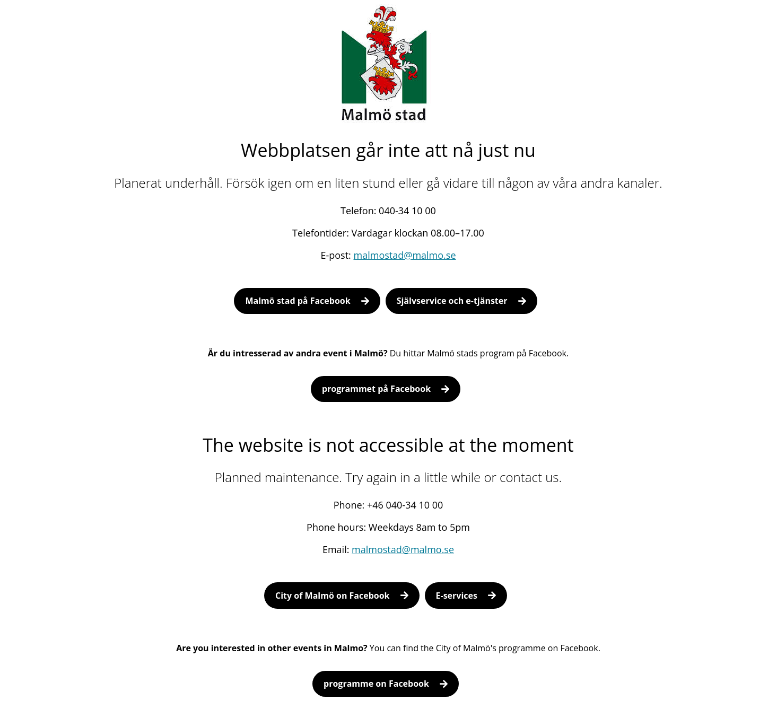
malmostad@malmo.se (405, 255)
